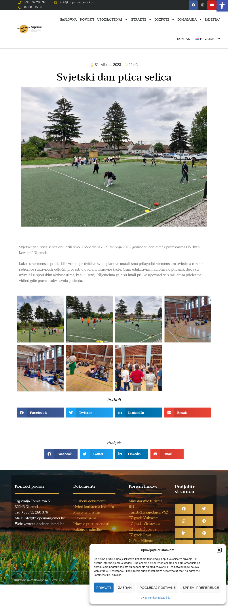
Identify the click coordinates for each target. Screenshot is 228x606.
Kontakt (184, 39)
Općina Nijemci (141, 541)
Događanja (189, 19)
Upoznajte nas (112, 19)
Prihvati (103, 587)
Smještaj (212, 19)
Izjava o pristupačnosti (91, 524)
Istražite (141, 19)
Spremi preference (201, 587)
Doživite (164, 19)
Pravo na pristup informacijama (86, 515)
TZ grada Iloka (140, 535)
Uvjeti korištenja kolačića (155, 597)
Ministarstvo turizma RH (145, 504)
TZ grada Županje (142, 529)
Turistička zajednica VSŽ (148, 512)
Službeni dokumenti (89, 501)
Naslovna (68, 19)
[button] (222, 6)
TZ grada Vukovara (143, 518)
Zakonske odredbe (87, 530)
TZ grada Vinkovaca (144, 524)
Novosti (87, 19)
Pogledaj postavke (158, 587)
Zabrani (125, 587)
